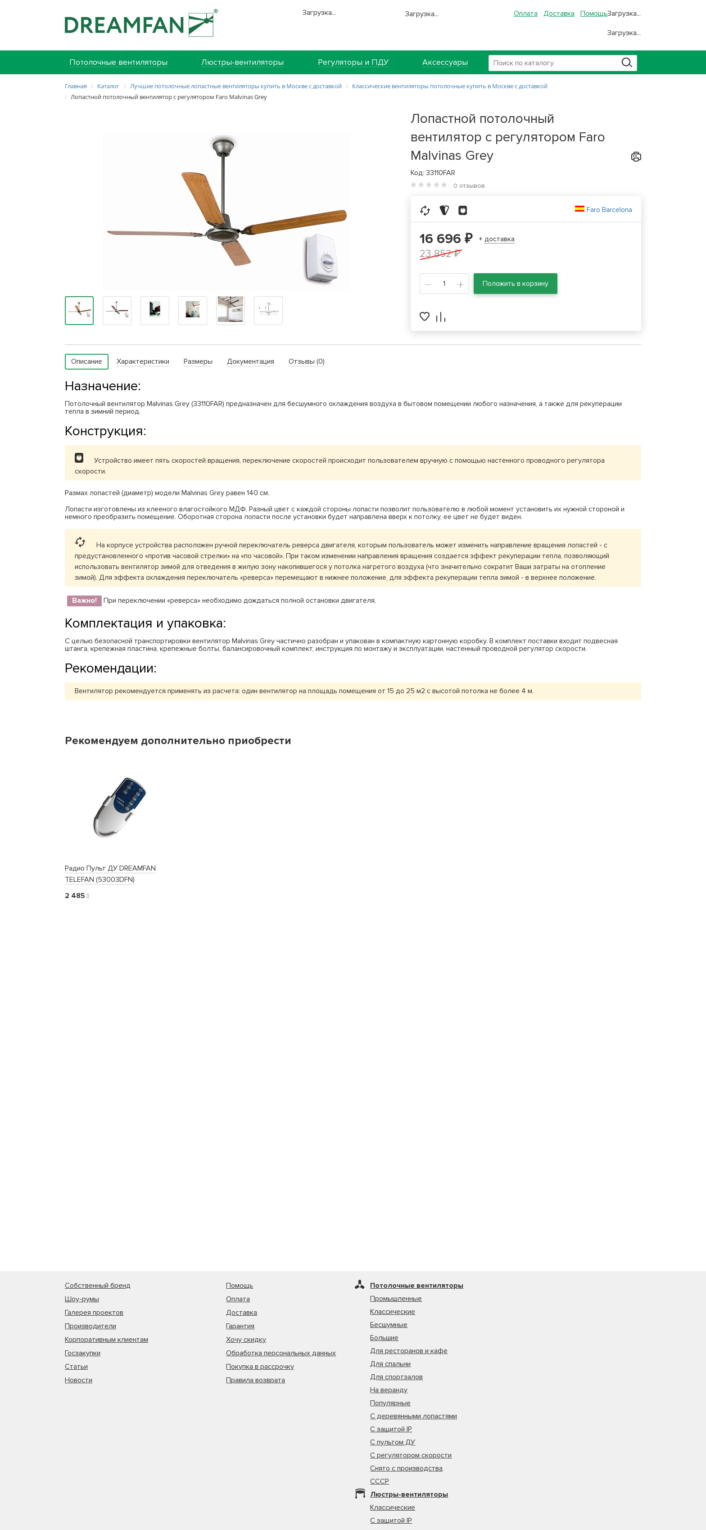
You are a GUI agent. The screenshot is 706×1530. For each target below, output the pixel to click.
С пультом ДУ (392, 1442)
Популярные (390, 1403)
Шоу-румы (82, 1299)
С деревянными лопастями (413, 1416)
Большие (384, 1337)
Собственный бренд (98, 1285)
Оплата (526, 13)
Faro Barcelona (609, 209)
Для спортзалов (396, 1376)
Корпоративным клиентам (106, 1339)
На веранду (388, 1390)
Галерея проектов (94, 1312)
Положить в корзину (515, 283)
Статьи (76, 1366)
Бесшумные (388, 1324)
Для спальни (390, 1363)
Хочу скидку (246, 1339)
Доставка (559, 13)
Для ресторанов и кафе (409, 1350)
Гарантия (240, 1326)
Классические (392, 1311)
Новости (78, 1380)
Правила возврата (255, 1380)
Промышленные (396, 1298)
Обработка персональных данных (281, 1353)
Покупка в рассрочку (260, 1366)
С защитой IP (391, 1429)
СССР (379, 1481)
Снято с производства (406, 1468)
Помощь (593, 13)
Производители (90, 1326)
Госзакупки (82, 1353)
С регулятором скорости (411, 1455)
